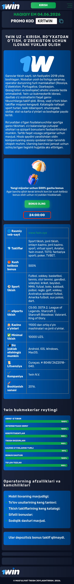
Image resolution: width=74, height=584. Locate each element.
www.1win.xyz (37, 233)
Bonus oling (37, 203)
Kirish (43, 5)
